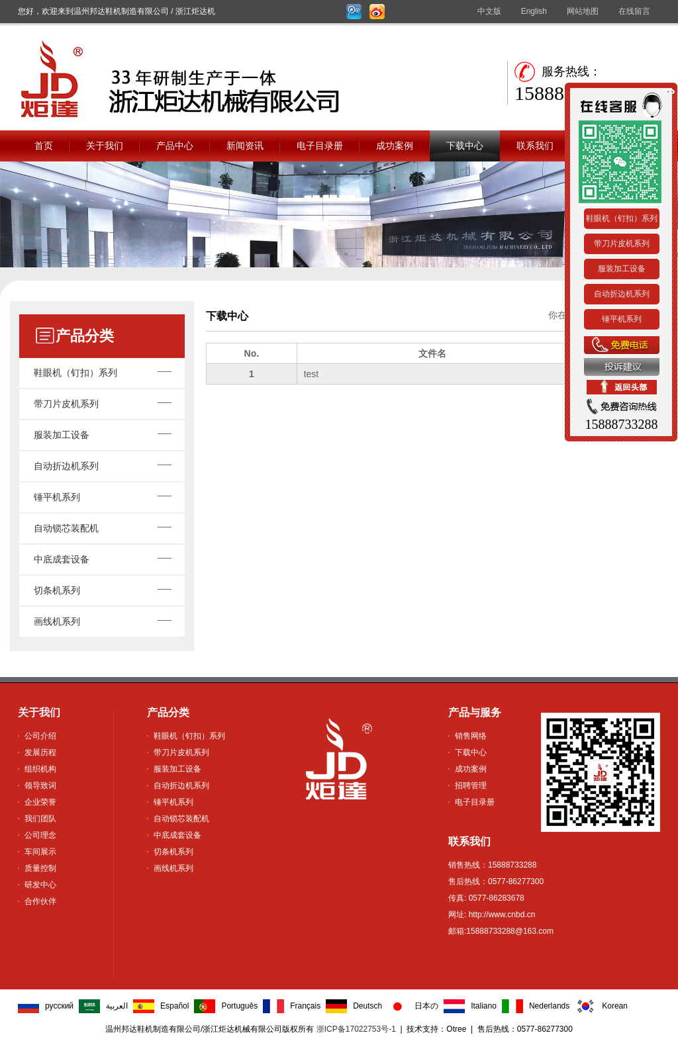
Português (239, 1006)
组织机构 (40, 769)
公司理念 (40, 835)
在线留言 (634, 11)
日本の (426, 1006)
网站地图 (583, 11)
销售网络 (471, 736)
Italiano (484, 1006)
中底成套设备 (61, 559)
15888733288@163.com (510, 931)
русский (59, 1006)
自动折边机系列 (66, 466)
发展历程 (40, 752)
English (534, 11)
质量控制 (40, 868)
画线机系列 (57, 621)
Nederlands (549, 1006)
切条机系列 (57, 590)
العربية (117, 1006)
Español (174, 1006)
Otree (456, 1029)
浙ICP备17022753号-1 (356, 1029)
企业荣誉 (40, 802)
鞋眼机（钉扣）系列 (75, 372)
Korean (615, 1006)
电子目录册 (320, 145)
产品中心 (174, 145)
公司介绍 (40, 736)
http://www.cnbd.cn (500, 914)
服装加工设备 (61, 434)
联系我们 (535, 145)
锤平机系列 (57, 497)
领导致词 (40, 785)
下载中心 (464, 145)
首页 (43, 145)
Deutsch (367, 1006)
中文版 (489, 11)
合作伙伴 (40, 901)
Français (305, 1006)
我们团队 (40, 818)
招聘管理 (471, 785)
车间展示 (40, 851)
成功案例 (394, 145)
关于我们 (104, 145)
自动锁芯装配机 (66, 528)
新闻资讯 (245, 145)
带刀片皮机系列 (66, 403)
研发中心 (40, 884)
